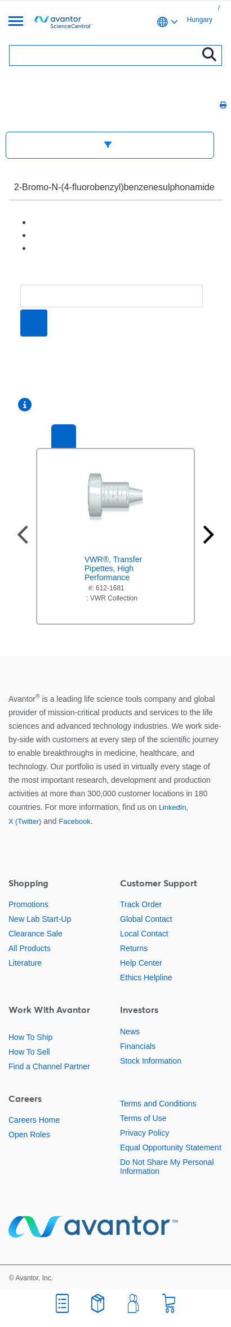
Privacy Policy (144, 1132)
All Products (29, 948)
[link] (215, 7)
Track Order (141, 904)
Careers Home (34, 1119)
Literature (25, 962)
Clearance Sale (35, 933)
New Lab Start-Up (39, 918)
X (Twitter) (24, 821)
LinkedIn (172, 807)
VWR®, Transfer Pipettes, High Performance (113, 568)
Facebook (74, 821)
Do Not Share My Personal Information (167, 1167)
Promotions (28, 904)
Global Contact (146, 918)
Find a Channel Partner (49, 1066)
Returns (134, 948)
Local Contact (144, 933)
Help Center (141, 962)
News (130, 1031)
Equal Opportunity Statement (170, 1147)
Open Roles (29, 1134)
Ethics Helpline (146, 977)
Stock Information (150, 1060)
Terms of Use (143, 1118)
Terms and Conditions (158, 1103)
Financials (138, 1046)
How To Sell (29, 1051)
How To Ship (30, 1037)
